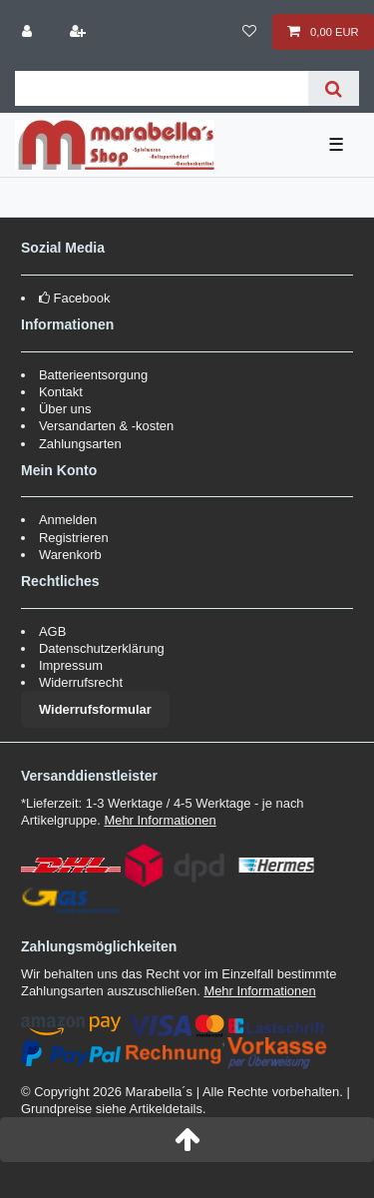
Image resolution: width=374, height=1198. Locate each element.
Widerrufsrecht (81, 682)
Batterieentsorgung (93, 374)
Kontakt (61, 391)
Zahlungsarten (80, 443)
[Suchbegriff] (161, 88)
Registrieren (74, 537)
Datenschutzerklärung (102, 648)
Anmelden (68, 519)
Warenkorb (70, 554)
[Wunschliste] (249, 32)
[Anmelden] (29, 32)
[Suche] (333, 88)
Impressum (71, 665)
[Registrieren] (79, 32)
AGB (52, 631)
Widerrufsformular (95, 709)
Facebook (82, 298)
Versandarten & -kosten (106, 425)
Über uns (65, 408)
